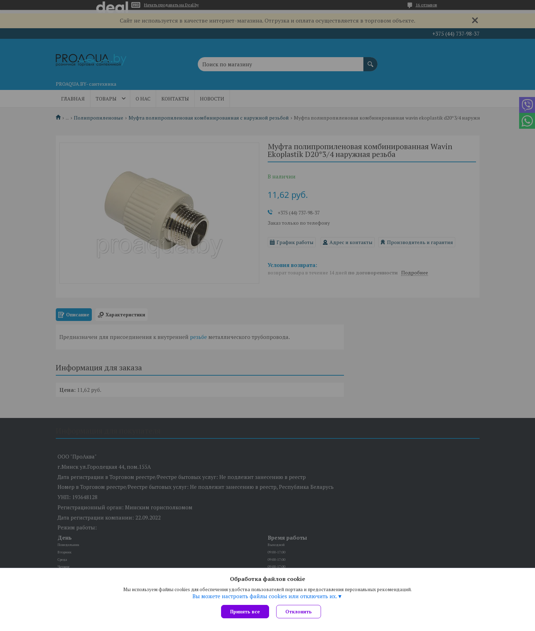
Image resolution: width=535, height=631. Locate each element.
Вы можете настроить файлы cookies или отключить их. (264, 596)
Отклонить (298, 611)
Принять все (245, 611)
